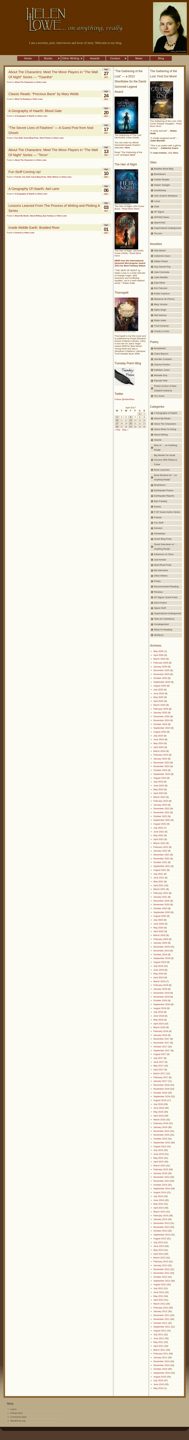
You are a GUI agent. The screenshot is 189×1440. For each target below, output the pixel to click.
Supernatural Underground (167, 228)
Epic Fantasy (48, 216)
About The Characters (24, 82)
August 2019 (159, 962)
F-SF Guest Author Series (167, 512)
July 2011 (158, 1334)
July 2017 (158, 1058)
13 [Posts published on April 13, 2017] (130, 420)
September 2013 (161, 1234)
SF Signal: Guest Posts (166, 597)
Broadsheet (160, 348)
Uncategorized (161, 624)
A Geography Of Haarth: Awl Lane (33, 189)
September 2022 (161, 820)
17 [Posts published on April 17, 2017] (117, 423)
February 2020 (160, 939)
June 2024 (158, 739)
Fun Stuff (19, 138)
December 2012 (161, 1269)
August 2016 (159, 1100)
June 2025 (158, 693)
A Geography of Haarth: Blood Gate (35, 111)
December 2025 (161, 670)
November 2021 (161, 858)
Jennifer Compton (163, 359)
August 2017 (159, 1054)
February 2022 (160, 847)
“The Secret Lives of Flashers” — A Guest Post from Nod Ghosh (50, 130)
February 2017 (160, 1077)
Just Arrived (160, 559)
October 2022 (160, 816)
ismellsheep (160, 190)
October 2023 (160, 770)
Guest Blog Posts (31, 138)
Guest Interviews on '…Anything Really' (166, 546)
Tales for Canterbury (164, 619)
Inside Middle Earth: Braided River (34, 227)
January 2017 (160, 1081)
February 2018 (160, 1031)
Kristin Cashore (162, 293)
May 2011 (158, 1342)
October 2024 (160, 724)
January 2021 (160, 897)
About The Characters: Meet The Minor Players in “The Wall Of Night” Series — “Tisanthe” (53, 74)
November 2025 (161, 674)
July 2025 (158, 689)
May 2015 (158, 1158)
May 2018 (158, 1019)
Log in (13, 1409)
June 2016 (158, 1108)
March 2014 (159, 1211)
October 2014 (160, 1185)
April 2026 (158, 655)
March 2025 (159, 705)
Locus (157, 201)
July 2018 (158, 1012)
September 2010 (161, 1373)
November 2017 (161, 1042)
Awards (158, 440)
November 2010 (161, 1365)
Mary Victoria (160, 304)
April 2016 (158, 1115)
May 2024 (158, 743)
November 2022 (161, 812)
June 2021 (158, 877)
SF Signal (159, 212)
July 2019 (158, 966)
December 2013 (161, 1223)
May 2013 (158, 1250)
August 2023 (159, 778)
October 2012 (160, 1277)
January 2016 (160, 1127)
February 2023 (160, 801)
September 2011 (161, 1326)
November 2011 (161, 1319)
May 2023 (158, 789)
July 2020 (158, 920)
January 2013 (160, 1265)
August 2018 (159, 1008)
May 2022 (158, 835)
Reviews (158, 592)
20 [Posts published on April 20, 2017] (130, 423)
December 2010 (161, 1361)
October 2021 (160, 862)
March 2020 (159, 935)
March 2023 (159, 797)
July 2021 (158, 874)
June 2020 (158, 923)
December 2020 (161, 901)
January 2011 (160, 1357)
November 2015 (161, 1135)
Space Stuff (160, 608)
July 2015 (158, 1150)
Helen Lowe (41, 82)
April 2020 (158, 931)
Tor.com (158, 233)
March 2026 (159, 659)
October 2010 (160, 1369)
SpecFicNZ (159, 222)
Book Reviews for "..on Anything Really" (165, 477)
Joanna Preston (162, 364)
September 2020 (161, 912)
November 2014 (161, 1181)
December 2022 (161, 808)
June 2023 (158, 785)
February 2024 (160, 755)
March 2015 (159, 1165)
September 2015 (161, 1142)
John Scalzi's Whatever (166, 195)
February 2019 (160, 985)
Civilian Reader (161, 179)
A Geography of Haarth (24, 116)
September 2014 (161, 1188)
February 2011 (160, 1353)
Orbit (156, 206)
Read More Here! (130, 208)
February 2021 (160, 893)
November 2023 (161, 766)
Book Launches (162, 470)
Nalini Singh (160, 310)
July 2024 (158, 735)
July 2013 (158, 1242)
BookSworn (160, 174)
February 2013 (160, 1261)
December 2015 (161, 1131)
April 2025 (158, 701)
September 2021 (161, 866)
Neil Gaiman (160, 315)
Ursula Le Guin (161, 331)
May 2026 (158, 651)
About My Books (22, 216)
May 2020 (158, 927)
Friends (18, 177)
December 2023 (161, 762)
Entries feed (16, 1413)
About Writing (36, 216)
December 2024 (161, 716)
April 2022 (158, 839)
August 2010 (159, 1376)
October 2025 (160, 678)
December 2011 (161, 1315)
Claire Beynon (161, 353)
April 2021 (158, 885)
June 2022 (158, 831)
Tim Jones (159, 396)
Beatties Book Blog (163, 168)
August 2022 (159, 824)
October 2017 (160, 1046)
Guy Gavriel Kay (162, 266)
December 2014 (161, 1177)
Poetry (157, 581)
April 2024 (158, 747)
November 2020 (161, 904)
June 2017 (158, 1062)
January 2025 (160, 712)
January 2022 (160, 851)
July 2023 (158, 781)
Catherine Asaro (162, 256)
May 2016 (158, 1112)
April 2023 (158, 793)
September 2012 (161, 1280)
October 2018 (160, 1000)
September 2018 (161, 1004)
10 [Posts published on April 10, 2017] (117, 420)
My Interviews (161, 570)
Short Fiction (45, 138)
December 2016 (161, 1085)
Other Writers (53, 177)
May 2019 (158, 973)
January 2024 (160, 758)
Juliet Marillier (161, 277)
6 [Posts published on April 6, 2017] (130, 417)
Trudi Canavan (161, 326)
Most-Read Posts (162, 565)
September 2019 (161, 958)
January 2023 (160, 805)
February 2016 (160, 1123)
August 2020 (159, 916)
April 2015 (158, 1161)
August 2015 (159, 1146)
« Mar (117, 429)
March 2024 (159, 751)
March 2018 (159, 1027)
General (18, 233)
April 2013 (158, 1254)
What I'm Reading (22, 99)
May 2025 (158, 697)
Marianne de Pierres (164, 299)
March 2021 (159, 889)
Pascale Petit (160, 380)
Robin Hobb (160, 320)
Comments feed (18, 1417)
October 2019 (160, 954)
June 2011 (158, 1338)
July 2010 (158, 1380)
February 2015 (160, 1169)
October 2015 (160, 1138)
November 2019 (161, 950)
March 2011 (159, 1350)
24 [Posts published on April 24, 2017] (117, 426)
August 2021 (159, 870)
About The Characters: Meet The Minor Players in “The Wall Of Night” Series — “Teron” (53, 152)
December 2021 (161, 854)
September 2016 (161, 1096)
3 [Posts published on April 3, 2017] (117, 417)
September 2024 (161, 728)
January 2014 (160, 1219)
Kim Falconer (160, 288)
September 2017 (161, 1050)
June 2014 (158, 1200)
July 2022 (158, 828)
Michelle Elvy (160, 375)
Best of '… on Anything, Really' (166, 447)
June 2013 (158, 1246)
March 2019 (159, 981)
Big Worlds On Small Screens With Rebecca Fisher (165, 460)
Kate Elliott (159, 282)
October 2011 (160, 1323)
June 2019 (158, 970)
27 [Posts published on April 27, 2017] (130, 426)
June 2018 (158, 1016)
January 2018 (160, 1035)
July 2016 (158, 1104)
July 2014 (158, 1196)
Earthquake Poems (163, 490)
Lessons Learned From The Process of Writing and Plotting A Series (54, 208)
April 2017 (158, 1069)
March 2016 (159, 1119)
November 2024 (161, 720)
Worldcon (159, 635)
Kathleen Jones (162, 370)
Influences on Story (163, 554)
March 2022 (159, 843)
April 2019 (158, 977)
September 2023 (161, 774)
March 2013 (159, 1257)
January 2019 (160, 989)
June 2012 (158, 1292)
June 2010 (158, 1384)
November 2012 (161, 1273)
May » (125, 429)
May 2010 (158, 1388)
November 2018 (161, 996)
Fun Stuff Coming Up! (24, 172)
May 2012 (158, 1296)
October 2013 (160, 1230)
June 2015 (158, 1154)
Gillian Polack (161, 261)
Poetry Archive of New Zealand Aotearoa (165, 388)
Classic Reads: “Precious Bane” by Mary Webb (43, 94)
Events (157, 506)
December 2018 (161, 993)
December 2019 (161, 946)
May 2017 (158, 1065)
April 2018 (158, 1023)
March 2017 (159, 1073)
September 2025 (161, 682)
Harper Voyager (162, 185)
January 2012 (160, 1311)
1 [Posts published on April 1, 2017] (139, 414)
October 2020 (160, 908)
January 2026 (160, 666)
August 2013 (159, 1238)
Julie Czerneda (161, 272)
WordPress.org (17, 1421)
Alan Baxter (160, 250)
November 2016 (161, 1089)
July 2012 (158, 1288)
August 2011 (159, 1330)
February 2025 (160, 709)
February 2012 (160, 1307)
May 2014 (158, 1204)
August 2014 (159, 1192)
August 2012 (159, 1284)
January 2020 (160, 943)
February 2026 (160, 662)
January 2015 (160, 1173)
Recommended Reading (166, 586)
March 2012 (159, 1303)
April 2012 (158, 1300)
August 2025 (159, 685)
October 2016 (160, 1092)
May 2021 (158, 881)
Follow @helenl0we (124, 399)
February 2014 (160, 1215)
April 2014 (158, 1208)
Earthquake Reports (164, 496)
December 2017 (161, 1039)
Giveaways (159, 533)
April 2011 (158, 1346)
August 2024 (159, 732)
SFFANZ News (161, 217)
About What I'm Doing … (166, 429)
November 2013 (161, 1227)
